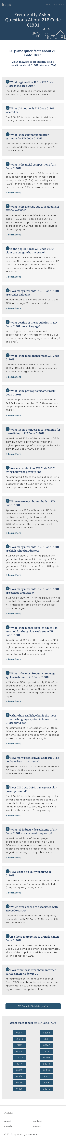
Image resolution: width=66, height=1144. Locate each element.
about (7, 1121)
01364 (19, 1051)
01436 (19, 1076)
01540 (46, 1057)
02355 (46, 1032)
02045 (46, 1088)
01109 (47, 1051)
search (8, 1125)
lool (8, 1112)
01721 (19, 1045)
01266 (19, 1088)
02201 (19, 1082)
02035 (19, 1057)
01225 (46, 1082)
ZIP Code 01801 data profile (33, 1006)
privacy (37, 1125)
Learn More (14, 192)
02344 (46, 1063)
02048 (19, 1039)
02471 (19, 1063)
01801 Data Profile (55, 4)
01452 (46, 1076)
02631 (19, 1032)
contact (37, 1121)
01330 (19, 1070)
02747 (46, 1045)
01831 (46, 1039)
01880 (46, 1070)
